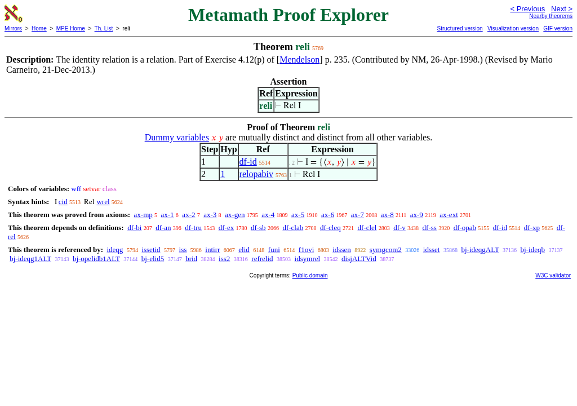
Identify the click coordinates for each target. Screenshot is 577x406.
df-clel (367, 227)
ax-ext (449, 214)
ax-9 (416, 214)
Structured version (459, 28)
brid (191, 258)
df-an (163, 227)
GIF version (557, 28)
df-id (248, 161)
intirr (212, 249)
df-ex (226, 227)
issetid (150, 249)
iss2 (224, 258)
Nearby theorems (550, 16)
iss (183, 249)
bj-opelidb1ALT (96, 258)
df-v (399, 227)
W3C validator (553, 275)
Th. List (104, 28)
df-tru (193, 227)
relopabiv (256, 174)
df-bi (134, 227)
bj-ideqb (533, 249)
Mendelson (299, 59)
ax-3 (209, 214)
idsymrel (308, 258)
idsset (431, 249)
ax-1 (167, 214)
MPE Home (70, 28)
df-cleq (330, 227)
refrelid (262, 258)
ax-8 (387, 214)
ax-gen (235, 214)
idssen (341, 249)
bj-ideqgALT (480, 249)
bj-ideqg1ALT (30, 258)
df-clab (292, 227)
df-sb (258, 227)
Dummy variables (177, 137)
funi (274, 249)
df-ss (430, 227)
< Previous (527, 9)
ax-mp (143, 214)
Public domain (310, 275)
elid (244, 249)
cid (63, 201)
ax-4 (267, 214)
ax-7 (357, 214)
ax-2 (188, 214)
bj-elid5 (152, 258)
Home (39, 28)
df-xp (532, 227)
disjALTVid (358, 258)
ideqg (114, 249)
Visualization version (513, 28)
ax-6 (327, 214)
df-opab (465, 227)
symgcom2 (386, 249)
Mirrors (13, 28)
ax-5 (297, 214)
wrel (102, 201)
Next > (561, 9)
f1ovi (306, 249)
